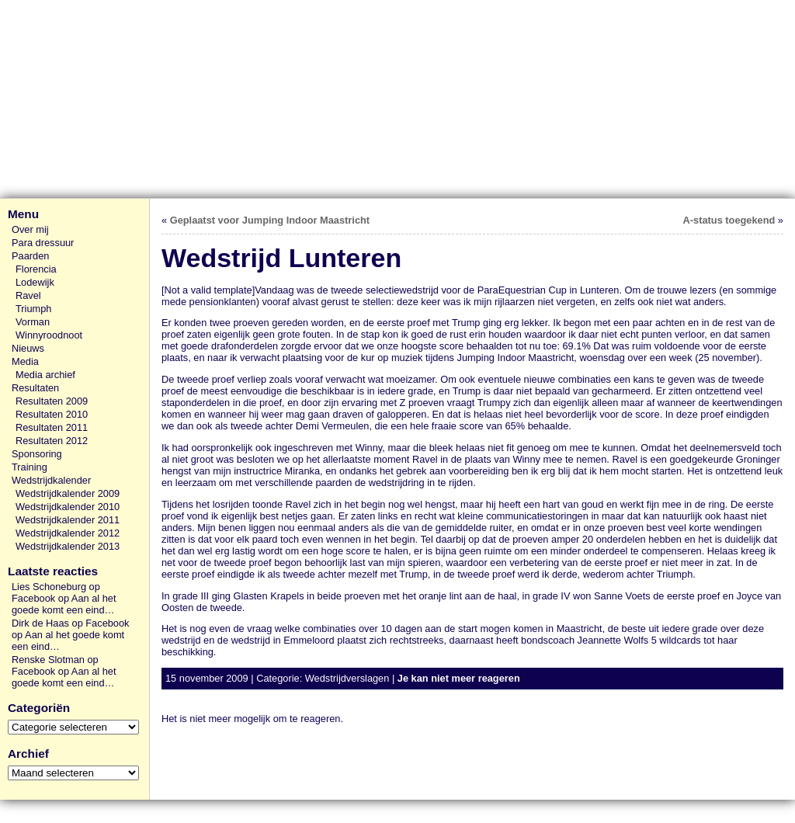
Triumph (33, 308)
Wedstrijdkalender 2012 (68, 533)
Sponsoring (37, 454)
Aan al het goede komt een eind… (64, 604)
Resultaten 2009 (52, 401)
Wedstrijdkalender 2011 (68, 520)
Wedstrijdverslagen (347, 678)
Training (29, 467)
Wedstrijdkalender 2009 (68, 493)
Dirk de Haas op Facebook (71, 623)
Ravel (28, 295)
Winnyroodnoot (49, 335)
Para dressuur (43, 242)
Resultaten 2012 (52, 440)
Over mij (30, 229)
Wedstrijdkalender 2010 (68, 506)
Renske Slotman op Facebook (55, 665)
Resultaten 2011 (52, 427)
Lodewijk (35, 282)
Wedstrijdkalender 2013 (68, 546)
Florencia (36, 269)
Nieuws (28, 348)
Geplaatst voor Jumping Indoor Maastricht (270, 220)
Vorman (33, 322)
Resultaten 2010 (52, 414)
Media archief (45, 374)
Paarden (30, 256)
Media (25, 361)
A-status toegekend (729, 220)
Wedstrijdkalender (51, 480)
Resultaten (35, 388)
